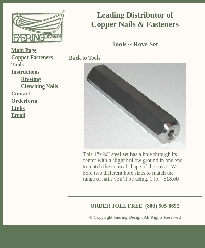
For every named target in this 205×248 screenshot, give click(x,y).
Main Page (23, 50)
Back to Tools (85, 58)
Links (18, 108)
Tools (17, 65)
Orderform (24, 101)
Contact (20, 93)
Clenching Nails (39, 86)
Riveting (31, 79)
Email (18, 115)
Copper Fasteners (32, 57)
